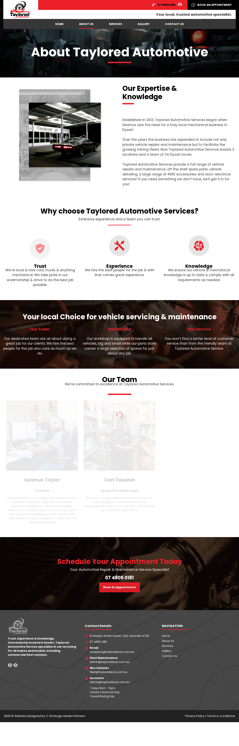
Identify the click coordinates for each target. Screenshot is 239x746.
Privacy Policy (194, 705)
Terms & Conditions (221, 705)
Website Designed (27, 740)
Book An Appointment (119, 577)
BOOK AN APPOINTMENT (214, 5)
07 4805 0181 (119, 567)
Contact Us (174, 24)
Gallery (144, 24)
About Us (86, 24)
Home (59, 24)
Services (115, 24)
